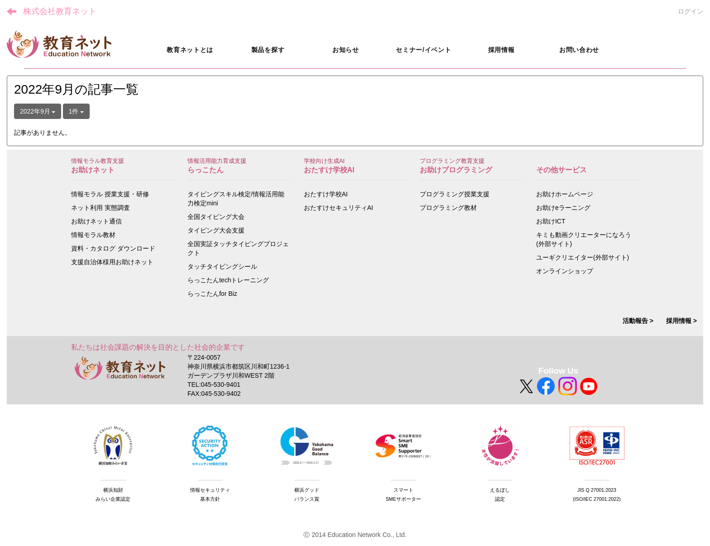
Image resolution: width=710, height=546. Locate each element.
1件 (76, 111)
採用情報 (501, 49)
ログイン (690, 11)
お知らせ (345, 49)
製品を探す (268, 49)
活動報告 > (638, 320)
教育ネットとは (190, 49)
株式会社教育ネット (59, 11)
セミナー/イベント (423, 49)
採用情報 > (681, 320)
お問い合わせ (579, 49)
